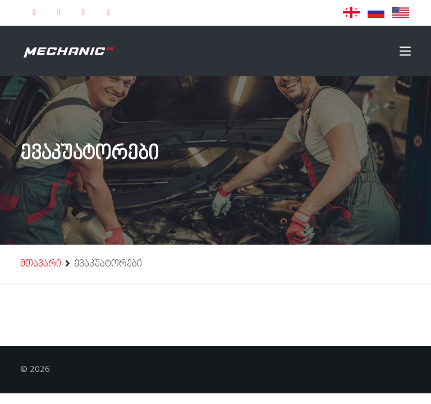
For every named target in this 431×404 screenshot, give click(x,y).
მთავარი (40, 264)
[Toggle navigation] (405, 53)
